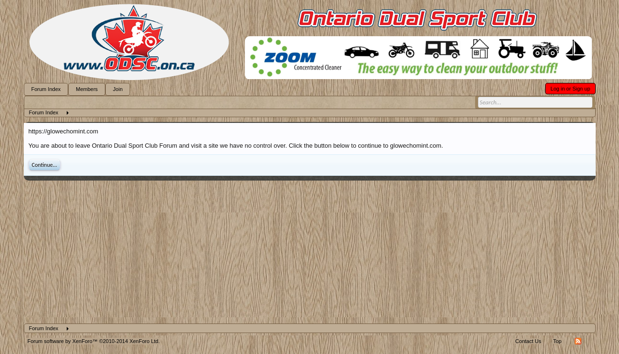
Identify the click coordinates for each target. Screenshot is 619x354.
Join (117, 89)
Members (87, 89)
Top (557, 341)
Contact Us (528, 341)
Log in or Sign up (570, 88)
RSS (578, 341)
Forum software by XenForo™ (94, 341)
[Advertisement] (310, 252)
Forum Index (46, 89)
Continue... (44, 165)
